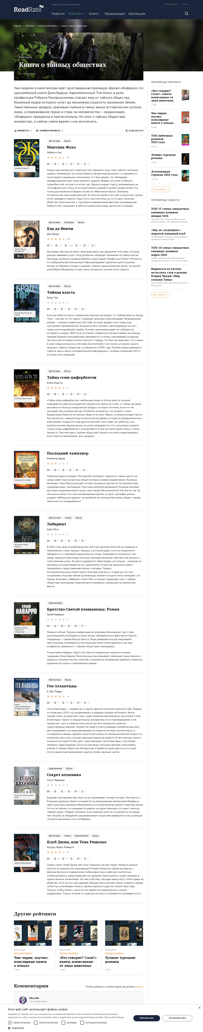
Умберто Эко (54, 152)
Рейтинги (75, 13)
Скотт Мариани (56, 780)
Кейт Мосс (53, 529)
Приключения (55, 603)
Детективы (54, 141)
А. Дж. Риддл (54, 691)
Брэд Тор (52, 297)
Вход (184, 4)
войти (139, 986)
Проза (67, 141)
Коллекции (137, 13)
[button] (68, 1028)
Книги (93, 13)
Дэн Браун (53, 233)
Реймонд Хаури (56, 458)
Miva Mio (34, 998)
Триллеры (69, 222)
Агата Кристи (54, 382)
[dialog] (101, 1018)
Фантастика (55, 517)
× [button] (199, 1008)
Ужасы (68, 517)
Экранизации (114, 13)
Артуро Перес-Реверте (60, 847)
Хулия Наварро (55, 614)
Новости (58, 13)
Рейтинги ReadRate (23, 953)
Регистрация (171, 4)
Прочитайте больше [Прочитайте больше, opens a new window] (114, 1017)
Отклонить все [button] (177, 1018)
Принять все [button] (147, 1018)
